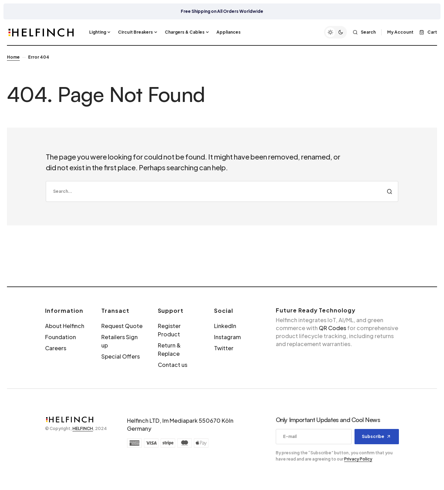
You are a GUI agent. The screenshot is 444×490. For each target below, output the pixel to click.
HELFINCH (82, 428)
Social (223, 310)
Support (171, 310)
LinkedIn (225, 325)
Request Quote (122, 325)
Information (64, 310)
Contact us (172, 364)
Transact (115, 310)
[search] (222, 191)
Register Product (169, 330)
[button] (335, 32)
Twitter (223, 348)
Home (13, 57)
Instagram (227, 337)
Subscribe (373, 436)
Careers (55, 348)
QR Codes (332, 328)
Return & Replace (169, 349)
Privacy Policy (358, 459)
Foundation (60, 337)
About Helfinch (64, 325)
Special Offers (120, 356)
